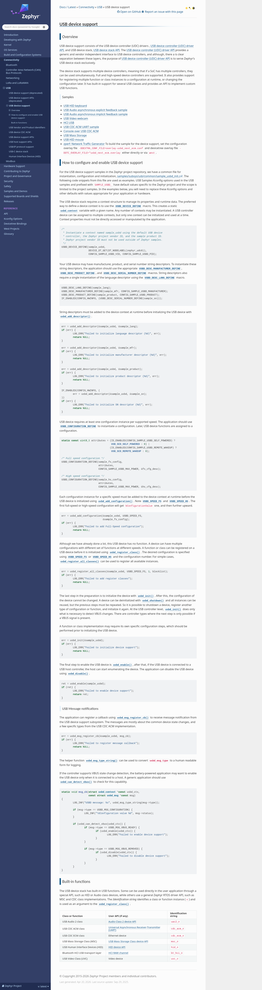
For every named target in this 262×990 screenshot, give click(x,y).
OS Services (10, 49)
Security (8, 181)
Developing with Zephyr (17, 39)
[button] (44, 27)
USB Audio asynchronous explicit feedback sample (95, 110)
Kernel (7, 44)
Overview (14, 110)
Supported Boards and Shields (21, 196)
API (6, 213)
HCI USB (69, 123)
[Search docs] (25, 27)
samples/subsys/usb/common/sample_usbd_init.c (148, 176)
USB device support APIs (21, 137)
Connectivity (10, 59)
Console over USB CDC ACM (81, 131)
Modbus (10, 161)
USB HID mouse (74, 139)
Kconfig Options (13, 218)
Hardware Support (14, 166)
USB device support (18, 105)
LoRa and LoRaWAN (17, 82)
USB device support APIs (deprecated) (21, 99)
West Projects (11, 228)
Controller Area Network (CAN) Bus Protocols (23, 71)
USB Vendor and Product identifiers (27, 127)
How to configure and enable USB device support (25, 116)
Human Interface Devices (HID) (24, 156)
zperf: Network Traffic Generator (84, 144)
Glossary (9, 233)
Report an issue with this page (163, 11)
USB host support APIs (20, 141)
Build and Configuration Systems (22, 54)
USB (7, 88)
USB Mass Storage (75, 135)
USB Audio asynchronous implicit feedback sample (96, 114)
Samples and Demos (15, 191)
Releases (9, 201)
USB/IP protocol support (21, 146)
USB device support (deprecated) (25, 92)
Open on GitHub (130, 11)
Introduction (11, 34)
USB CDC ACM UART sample (81, 127)
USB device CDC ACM (19, 132)
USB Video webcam (76, 118)
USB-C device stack (18, 151)
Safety (7, 186)
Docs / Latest (68, 7)
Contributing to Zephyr (17, 171)
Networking (12, 78)
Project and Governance (17, 176)
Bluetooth (11, 64)
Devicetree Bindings (15, 223)
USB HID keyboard (75, 106)
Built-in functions (19, 122)
